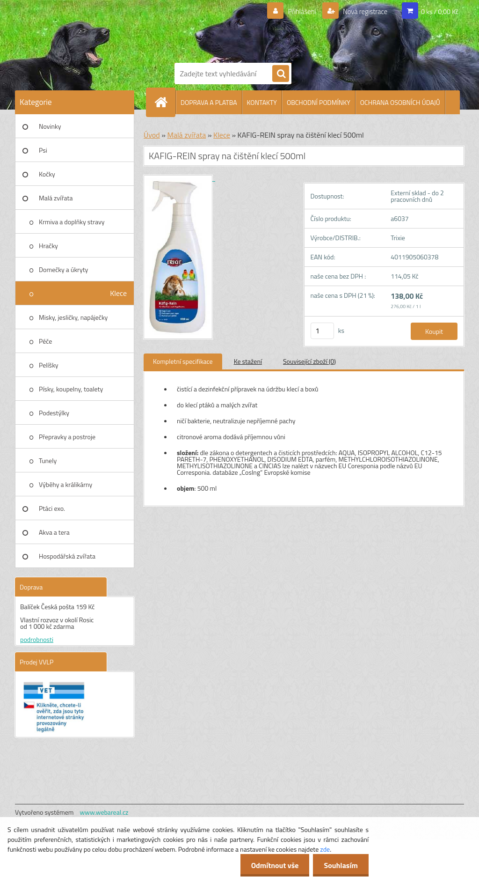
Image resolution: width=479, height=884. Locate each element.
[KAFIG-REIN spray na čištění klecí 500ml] (179, 178)
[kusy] (322, 331)
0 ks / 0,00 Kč (439, 11)
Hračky (48, 245)
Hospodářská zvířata (67, 556)
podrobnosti (36, 639)
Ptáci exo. (52, 508)
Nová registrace (362, 11)
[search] (280, 74)
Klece (118, 293)
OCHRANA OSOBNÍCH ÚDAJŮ (400, 102)
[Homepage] (164, 102)
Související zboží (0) (309, 361)
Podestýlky (54, 413)
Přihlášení (296, 11)
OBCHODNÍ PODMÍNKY (318, 102)
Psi (43, 150)
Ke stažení (248, 361)
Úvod (152, 134)
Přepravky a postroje (67, 437)
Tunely (48, 460)
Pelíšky (48, 365)
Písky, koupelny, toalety (71, 389)
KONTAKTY (262, 102)
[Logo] (249, 29)
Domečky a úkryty (63, 269)
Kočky (47, 174)
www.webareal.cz (104, 812)
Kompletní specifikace (183, 361)
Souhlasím (340, 865)
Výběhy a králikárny (65, 484)
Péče (45, 341)
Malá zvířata (56, 198)
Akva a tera (54, 532)
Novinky (50, 126)
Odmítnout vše (272, 865)
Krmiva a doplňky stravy (72, 222)
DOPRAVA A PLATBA (209, 102)
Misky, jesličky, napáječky (73, 317)
